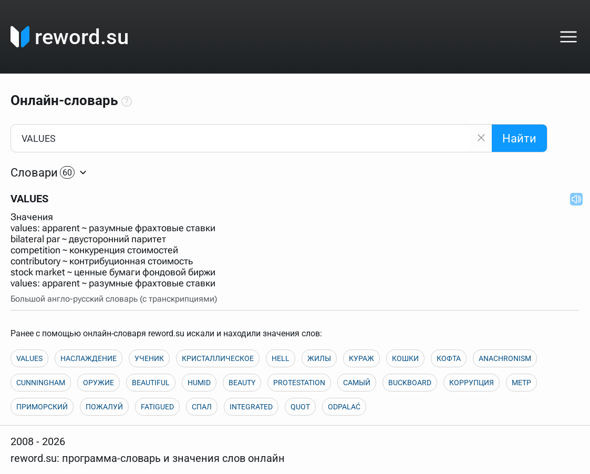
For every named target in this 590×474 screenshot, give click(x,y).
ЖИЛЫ (319, 358)
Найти (519, 138)
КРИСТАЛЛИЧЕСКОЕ (218, 358)
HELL (280, 358)
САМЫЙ (356, 382)
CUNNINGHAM (40, 382)
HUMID (199, 382)
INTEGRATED (251, 407)
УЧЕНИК (149, 358)
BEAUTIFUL (151, 382)
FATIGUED (157, 407)
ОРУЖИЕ (98, 382)
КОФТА (449, 358)
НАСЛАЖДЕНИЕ (88, 358)
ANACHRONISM (505, 358)
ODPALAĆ (344, 407)
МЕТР (521, 382)
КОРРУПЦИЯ (471, 382)
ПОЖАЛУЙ (104, 407)
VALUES (29, 358)
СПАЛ (202, 407)
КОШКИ (405, 358)
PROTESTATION (299, 382)
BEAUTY (242, 382)
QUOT (300, 407)
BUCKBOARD (409, 382)
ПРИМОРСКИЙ (42, 407)
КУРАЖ (361, 358)
